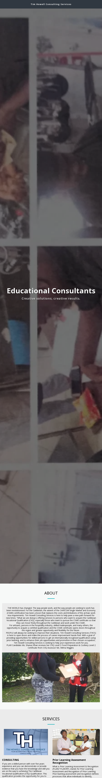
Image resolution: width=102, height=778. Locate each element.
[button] (3, 4)
